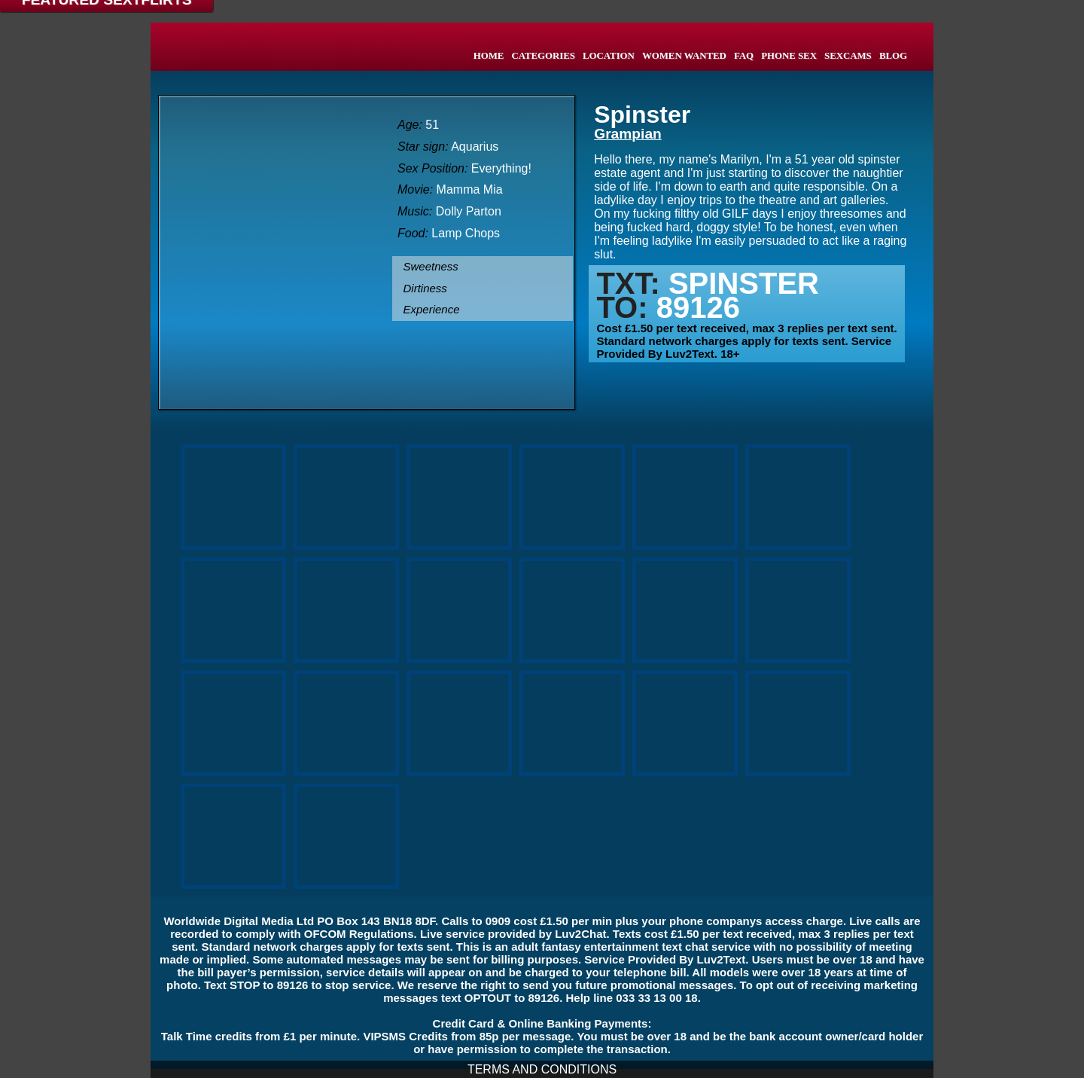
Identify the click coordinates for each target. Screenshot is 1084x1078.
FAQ (744, 55)
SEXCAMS (848, 55)
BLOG (893, 55)
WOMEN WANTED (684, 55)
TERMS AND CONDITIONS (542, 1069)
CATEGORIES (542, 55)
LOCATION (609, 55)
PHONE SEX (789, 55)
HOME (488, 55)
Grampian (628, 134)
